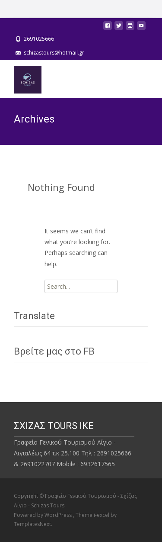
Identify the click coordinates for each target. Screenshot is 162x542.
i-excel (102, 515)
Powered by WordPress (43, 515)
